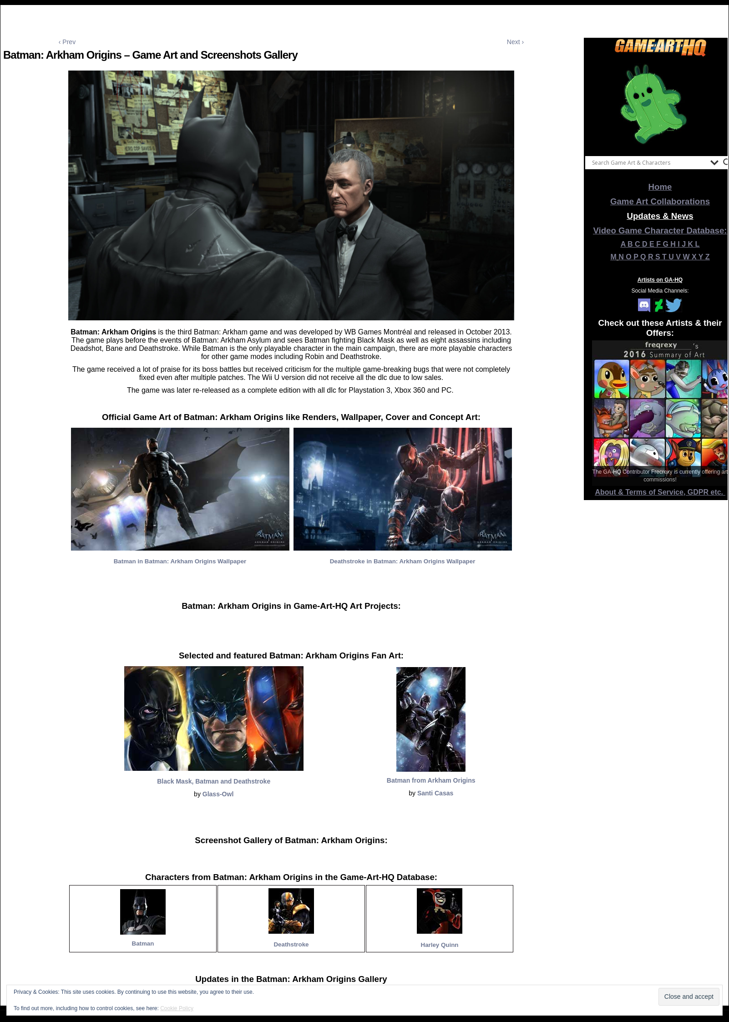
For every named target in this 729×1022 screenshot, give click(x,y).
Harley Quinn (440, 944)
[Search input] (649, 162)
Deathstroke (291, 944)
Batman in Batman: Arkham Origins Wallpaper (180, 561)
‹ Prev (67, 42)
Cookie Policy (176, 1008)
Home (660, 187)
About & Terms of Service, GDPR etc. (660, 492)
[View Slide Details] (660, 104)
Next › (515, 42)
